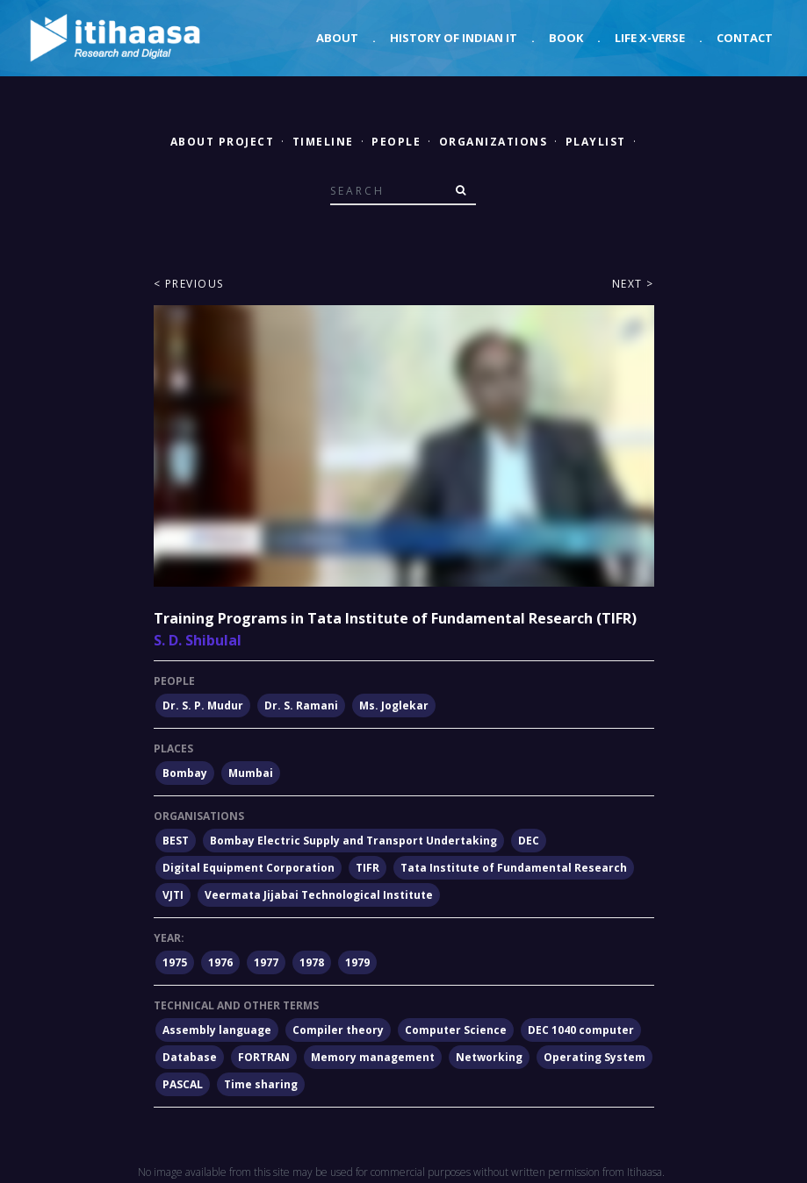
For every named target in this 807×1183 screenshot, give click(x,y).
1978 (311, 962)
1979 (357, 962)
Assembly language (216, 1030)
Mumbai (250, 773)
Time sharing (261, 1084)
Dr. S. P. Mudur (202, 705)
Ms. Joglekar (394, 705)
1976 (220, 962)
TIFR (367, 867)
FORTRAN (264, 1057)
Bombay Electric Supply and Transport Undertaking (353, 840)
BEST (175, 840)
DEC (528, 840)
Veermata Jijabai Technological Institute (319, 894)
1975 (174, 962)
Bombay (184, 773)
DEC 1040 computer (581, 1030)
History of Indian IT (453, 38)
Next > (633, 283)
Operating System (594, 1057)
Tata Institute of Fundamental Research (513, 867)
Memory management (373, 1057)
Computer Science (456, 1030)
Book (566, 38)
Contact (745, 38)
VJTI (173, 894)
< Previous (189, 283)
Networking (489, 1057)
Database (189, 1057)
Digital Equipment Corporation (248, 867)
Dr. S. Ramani (301, 705)
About (337, 38)
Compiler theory (338, 1030)
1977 (266, 962)
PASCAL (182, 1084)
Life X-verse (650, 38)
